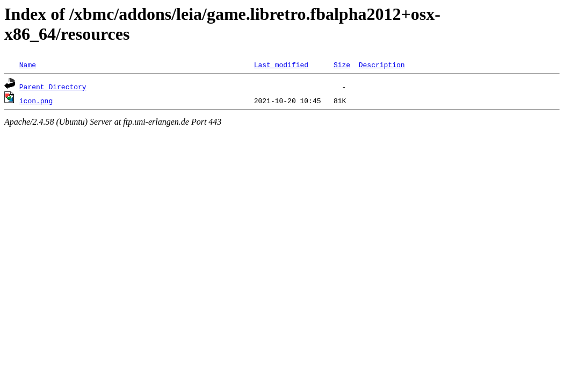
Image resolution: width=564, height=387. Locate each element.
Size (342, 64)
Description (382, 64)
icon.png (36, 100)
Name (27, 64)
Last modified (281, 64)
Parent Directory (52, 86)
